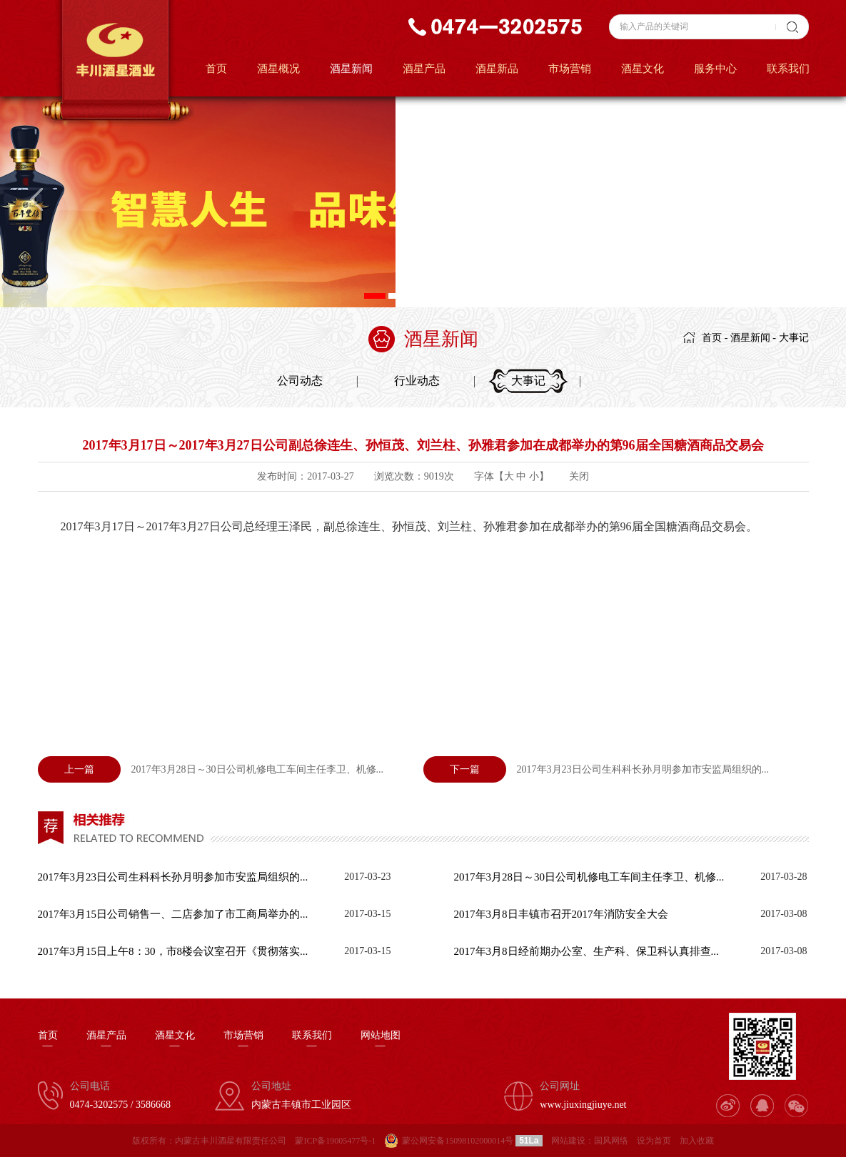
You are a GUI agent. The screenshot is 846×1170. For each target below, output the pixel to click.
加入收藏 (697, 1141)
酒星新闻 (351, 68)
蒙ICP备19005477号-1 (335, 1141)
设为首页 (654, 1141)
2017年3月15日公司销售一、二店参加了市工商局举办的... (173, 914)
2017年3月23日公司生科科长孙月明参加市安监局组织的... (596, 769)
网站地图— (381, 1041)
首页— (48, 1041)
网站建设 (568, 1141)
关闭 (579, 476)
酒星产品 (424, 68)
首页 (216, 68)
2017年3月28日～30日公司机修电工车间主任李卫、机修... (211, 769)
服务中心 (715, 68)
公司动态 (300, 381)
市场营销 (569, 68)
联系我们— (312, 1041)
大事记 (794, 337)
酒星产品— (106, 1041)
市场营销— (243, 1041)
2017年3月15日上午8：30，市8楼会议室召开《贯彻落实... (173, 951)
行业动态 (417, 381)
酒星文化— (175, 1041)
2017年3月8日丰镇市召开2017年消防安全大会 (561, 914)
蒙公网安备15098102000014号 (457, 1141)
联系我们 (788, 68)
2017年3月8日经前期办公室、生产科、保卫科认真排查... (586, 951)
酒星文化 (642, 68)
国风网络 (611, 1141)
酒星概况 (278, 68)
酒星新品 (496, 68)
